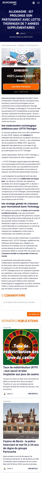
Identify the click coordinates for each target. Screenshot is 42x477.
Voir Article (33, 393)
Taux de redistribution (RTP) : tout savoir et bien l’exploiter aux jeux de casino (21, 371)
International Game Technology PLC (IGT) (17, 98)
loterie (22, 184)
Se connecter (33, 314)
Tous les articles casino (8, 45)
